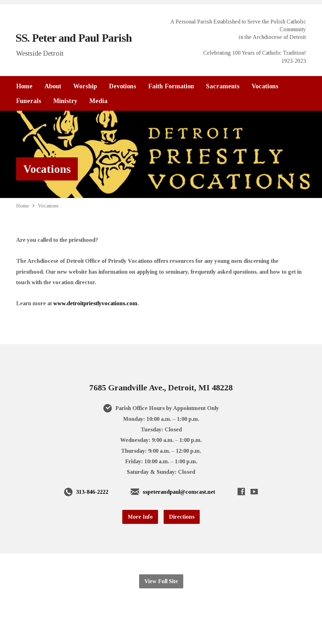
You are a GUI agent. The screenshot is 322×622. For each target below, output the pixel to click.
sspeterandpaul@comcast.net (179, 492)
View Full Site (161, 581)
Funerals (28, 101)
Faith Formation (171, 86)
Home (24, 86)
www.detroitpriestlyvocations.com (95, 303)
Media (98, 101)
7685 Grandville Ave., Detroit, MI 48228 (161, 387)
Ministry (65, 101)
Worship (85, 86)
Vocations (265, 86)
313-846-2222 (92, 492)
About (52, 86)
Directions (181, 517)
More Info (140, 517)
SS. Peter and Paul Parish (73, 38)
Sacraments (223, 86)
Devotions (122, 86)
